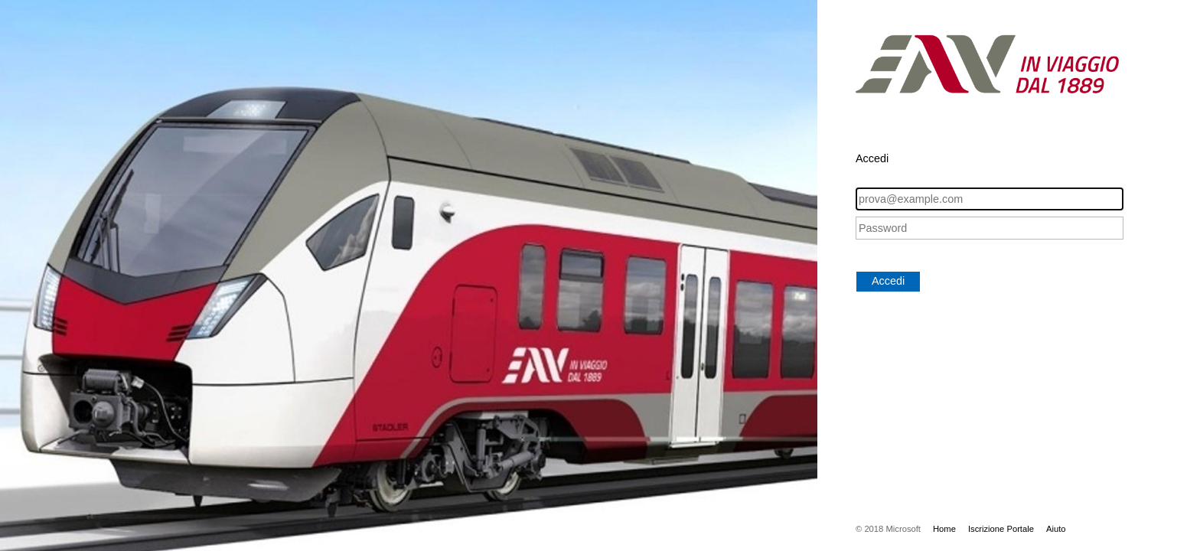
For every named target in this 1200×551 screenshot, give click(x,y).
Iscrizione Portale (1001, 528)
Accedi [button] (888, 281)
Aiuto (1056, 528)
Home (944, 528)
